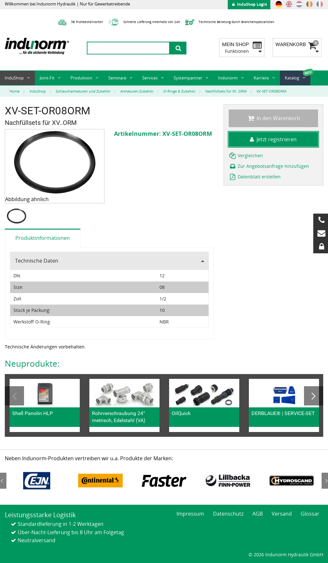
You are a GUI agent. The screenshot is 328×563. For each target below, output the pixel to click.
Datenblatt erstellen (255, 177)
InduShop (14, 78)
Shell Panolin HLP (32, 413)
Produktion (81, 78)
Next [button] (313, 395)
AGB (257, 513)
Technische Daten (36, 260)
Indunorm (228, 78)
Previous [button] (14, 395)
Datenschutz (228, 513)
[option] (17, 216)
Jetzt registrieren (273, 139)
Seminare (117, 78)
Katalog (292, 78)
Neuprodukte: (32, 363)
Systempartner (188, 78)
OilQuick (181, 413)
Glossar (310, 513)
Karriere (261, 78)
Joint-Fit (47, 78)
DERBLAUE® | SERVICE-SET (283, 413)
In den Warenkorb (273, 118)
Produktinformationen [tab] (42, 237)
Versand (282, 513)
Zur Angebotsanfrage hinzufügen (269, 166)
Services (150, 78)
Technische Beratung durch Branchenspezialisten (229, 22)
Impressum (190, 513)
